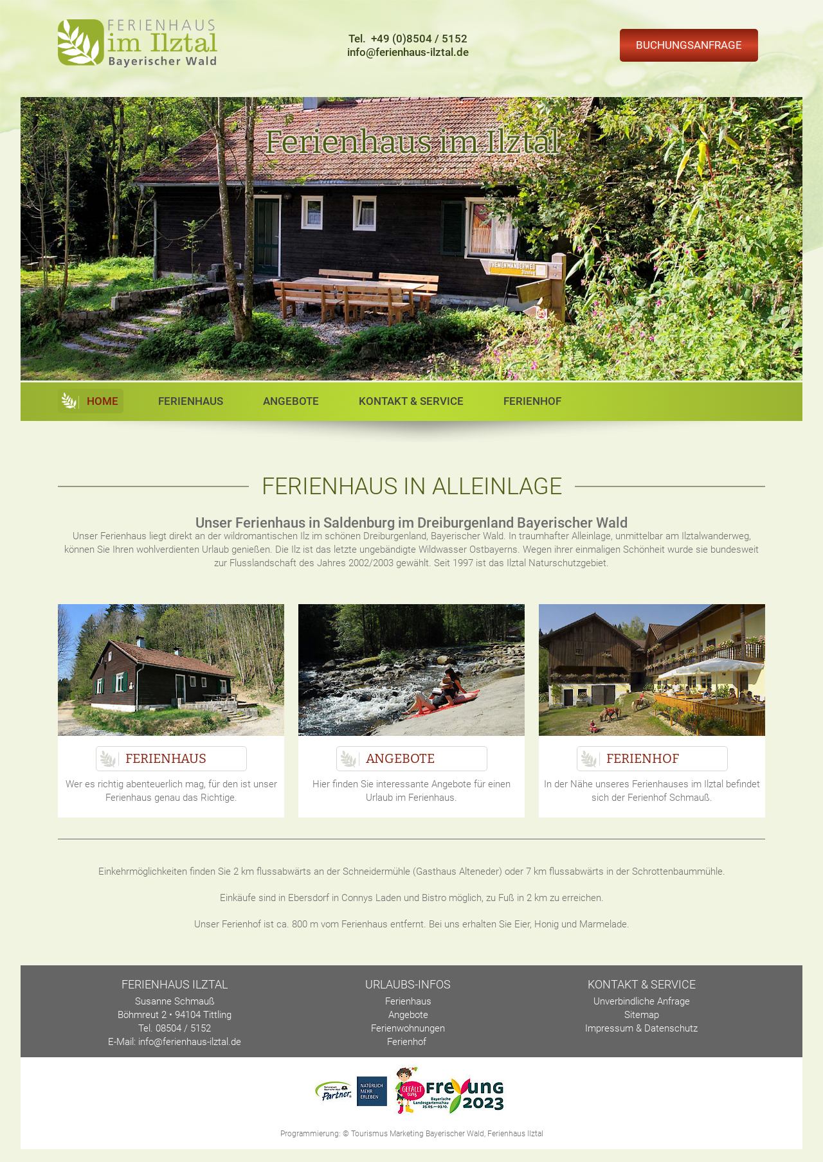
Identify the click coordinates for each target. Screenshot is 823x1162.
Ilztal (535, 1133)
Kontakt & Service (411, 401)
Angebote (291, 401)
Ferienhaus (190, 401)
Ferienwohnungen (408, 1028)
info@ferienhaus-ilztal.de (408, 52)
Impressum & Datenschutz (641, 1028)
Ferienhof (532, 401)
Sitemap (641, 1015)
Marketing (407, 1133)
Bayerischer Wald (455, 1133)
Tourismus (369, 1133)
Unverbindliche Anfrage (641, 1001)
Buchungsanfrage (689, 45)
